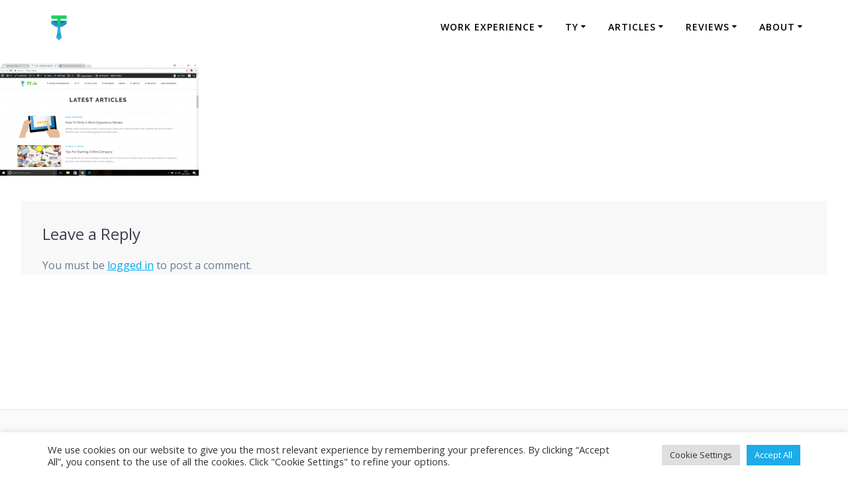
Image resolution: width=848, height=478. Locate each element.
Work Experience (488, 27)
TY (571, 27)
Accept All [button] (773, 455)
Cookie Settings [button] (701, 455)
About (777, 27)
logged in (130, 265)
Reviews (707, 27)
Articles (632, 27)
